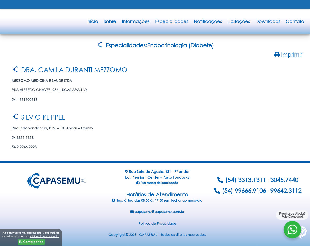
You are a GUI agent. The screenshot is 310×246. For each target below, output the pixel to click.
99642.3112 (285, 191)
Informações (135, 21)
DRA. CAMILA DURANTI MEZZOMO (74, 69)
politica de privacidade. (44, 236)
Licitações (238, 21)
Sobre (110, 21)
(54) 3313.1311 (241, 180)
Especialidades (171, 21)
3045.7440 (284, 180)
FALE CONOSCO (285, 4)
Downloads (267, 21)
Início (92, 21)
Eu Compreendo (31, 242)
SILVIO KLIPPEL (43, 117)
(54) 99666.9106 (240, 191)
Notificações (208, 21)
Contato (295, 21)
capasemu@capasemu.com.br (157, 211)
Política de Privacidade (157, 223)
